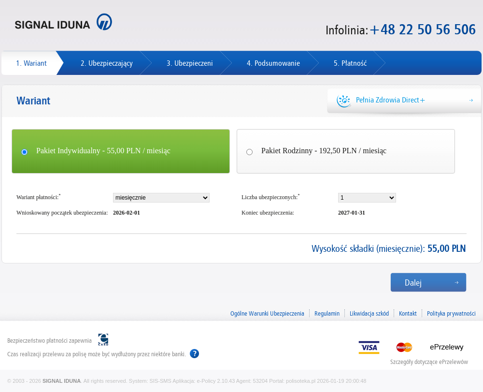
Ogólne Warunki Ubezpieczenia (267, 313)
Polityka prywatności (451, 313)
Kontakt (408, 313)
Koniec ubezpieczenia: (268, 212)
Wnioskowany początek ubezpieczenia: (62, 212)
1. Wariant (31, 63)
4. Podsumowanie (273, 63)
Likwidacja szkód (369, 313)
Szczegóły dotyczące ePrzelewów (429, 361)
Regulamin (327, 313)
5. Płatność (350, 63)
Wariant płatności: (38, 197)
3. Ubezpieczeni (190, 63)
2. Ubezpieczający (107, 63)
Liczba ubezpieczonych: (271, 197)
